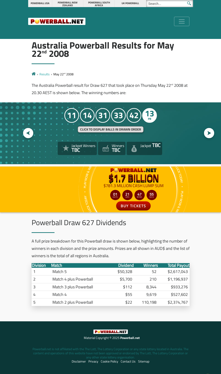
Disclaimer (79, 361)
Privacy (93, 361)
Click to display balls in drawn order (110, 129)
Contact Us (128, 361)
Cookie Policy (109, 361)
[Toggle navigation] (181, 21)
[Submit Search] (189, 3)
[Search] (169, 3)
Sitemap (143, 361)
